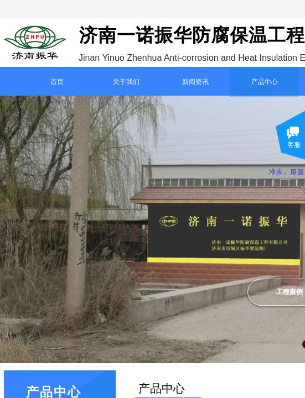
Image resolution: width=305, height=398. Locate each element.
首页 (57, 82)
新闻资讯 (195, 82)
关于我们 (126, 82)
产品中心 (264, 82)
